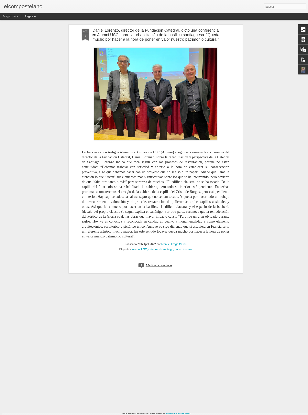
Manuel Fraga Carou (173, 211)
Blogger (169, 413)
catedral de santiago (160, 216)
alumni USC (139, 216)
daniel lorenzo (183, 216)
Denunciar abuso (182, 413)
